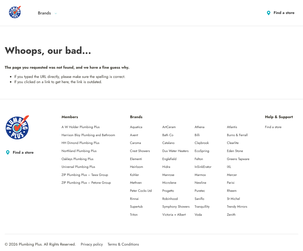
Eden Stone (235, 151)
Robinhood (170, 199)
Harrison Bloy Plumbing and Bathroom (88, 135)
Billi (197, 135)
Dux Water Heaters (175, 151)
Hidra (166, 167)
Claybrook (202, 143)
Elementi (136, 159)
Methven (136, 182)
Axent (134, 135)
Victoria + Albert (174, 214)
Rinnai (134, 199)
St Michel (233, 199)
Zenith (231, 214)
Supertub (136, 206)
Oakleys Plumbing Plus (77, 159)
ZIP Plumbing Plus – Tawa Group (85, 175)
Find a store (280, 13)
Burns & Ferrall (237, 135)
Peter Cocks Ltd (141, 190)
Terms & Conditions (123, 244)
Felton (199, 159)
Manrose (168, 175)
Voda (198, 214)
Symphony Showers (176, 206)
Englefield (169, 159)
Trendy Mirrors (237, 206)
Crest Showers (140, 151)
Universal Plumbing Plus (78, 167)
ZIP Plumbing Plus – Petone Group (86, 182)
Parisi (231, 182)
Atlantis (232, 127)
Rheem (232, 190)
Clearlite (233, 143)
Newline (200, 182)
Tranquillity (202, 206)
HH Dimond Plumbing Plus (80, 143)
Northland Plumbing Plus (79, 151)
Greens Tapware (238, 159)
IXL (229, 167)
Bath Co (168, 135)
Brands (47, 13)
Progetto (168, 190)
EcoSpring (202, 151)
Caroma (135, 143)
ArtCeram (169, 127)
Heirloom (136, 167)
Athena (199, 127)
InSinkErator (203, 167)
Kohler (134, 175)
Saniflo (199, 199)
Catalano (168, 143)
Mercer (232, 175)
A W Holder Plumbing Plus (81, 127)
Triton (134, 214)
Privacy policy (92, 244)
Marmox (200, 175)
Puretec (200, 190)
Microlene (169, 182)
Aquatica (136, 127)
